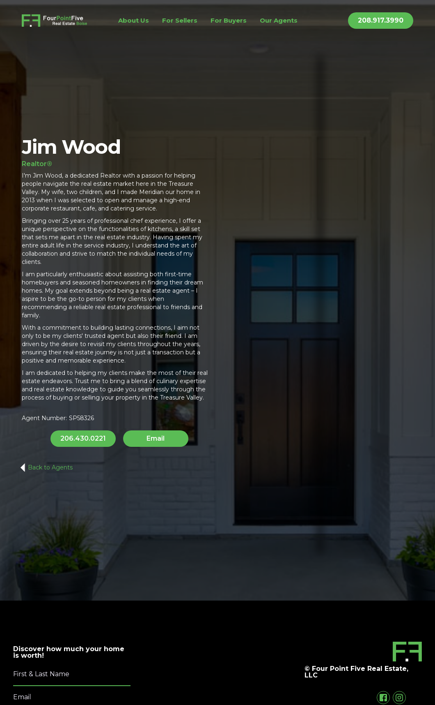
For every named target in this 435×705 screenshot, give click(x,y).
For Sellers (179, 20)
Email (156, 438)
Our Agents (279, 20)
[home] (54, 20)
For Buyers (229, 20)
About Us (133, 20)
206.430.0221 (83, 438)
